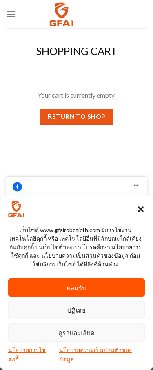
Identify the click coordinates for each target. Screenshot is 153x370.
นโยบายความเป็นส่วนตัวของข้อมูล (95, 355)
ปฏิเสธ (76, 310)
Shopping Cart (76, 51)
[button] (141, 210)
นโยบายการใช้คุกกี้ (27, 355)
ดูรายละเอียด (76, 332)
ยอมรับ (76, 287)
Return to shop (76, 116)
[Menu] (11, 14)
